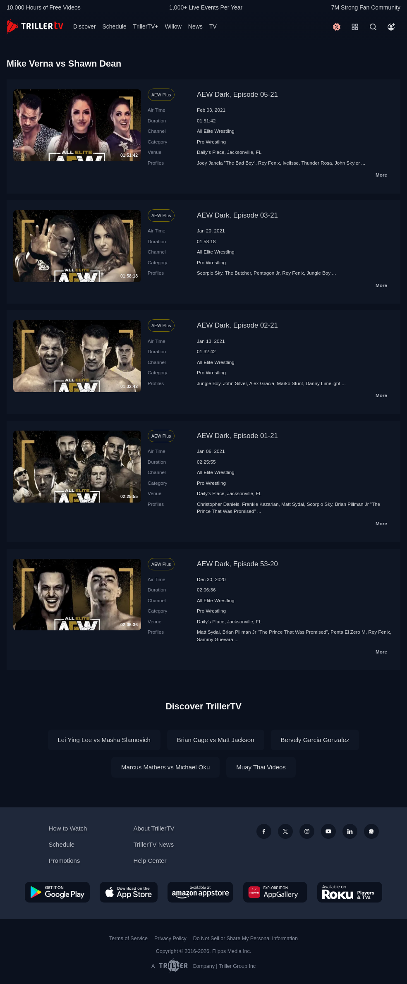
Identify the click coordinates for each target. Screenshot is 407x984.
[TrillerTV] (35, 27)
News (195, 26)
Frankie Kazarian (260, 504)
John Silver (235, 383)
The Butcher (238, 272)
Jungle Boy (318, 272)
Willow (173, 26)
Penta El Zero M (347, 631)
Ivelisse (291, 162)
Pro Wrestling (211, 141)
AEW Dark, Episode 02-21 (237, 325)
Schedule (114, 26)
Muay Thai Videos (261, 767)
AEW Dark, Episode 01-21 (237, 436)
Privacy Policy (170, 938)
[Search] (373, 27)
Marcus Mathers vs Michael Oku (165, 767)
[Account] (391, 27)
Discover (84, 26)
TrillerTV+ (145, 26)
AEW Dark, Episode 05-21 (237, 94)
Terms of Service (128, 938)
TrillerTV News (153, 844)
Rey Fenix (269, 162)
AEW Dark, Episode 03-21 (237, 215)
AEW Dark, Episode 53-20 (237, 564)
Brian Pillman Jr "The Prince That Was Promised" (275, 631)
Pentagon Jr (266, 272)
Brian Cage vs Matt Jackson (215, 739)
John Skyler (347, 162)
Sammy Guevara (215, 639)
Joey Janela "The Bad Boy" (226, 162)
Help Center (149, 860)
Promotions (64, 860)
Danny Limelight (323, 383)
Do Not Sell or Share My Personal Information (245, 938)
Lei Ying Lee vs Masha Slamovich (104, 739)
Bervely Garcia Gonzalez (315, 739)
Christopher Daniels (218, 504)
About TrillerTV (153, 828)
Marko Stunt (290, 383)
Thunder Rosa (316, 162)
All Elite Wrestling (216, 131)
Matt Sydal (292, 504)
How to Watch (68, 828)
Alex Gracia (261, 383)
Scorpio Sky (210, 272)
